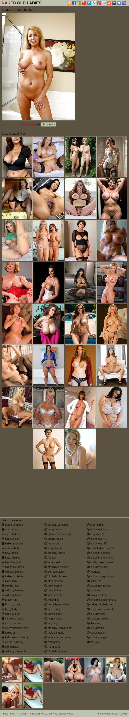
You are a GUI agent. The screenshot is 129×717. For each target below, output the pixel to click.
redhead (93, 571)
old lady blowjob (13, 590)
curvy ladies (53, 529)
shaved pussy (97, 595)
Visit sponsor (48, 124)
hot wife (93, 642)
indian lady (52, 609)
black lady (9, 581)
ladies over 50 (97, 543)
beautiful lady (11, 562)
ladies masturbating (57, 637)
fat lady (50, 557)
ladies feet (52, 562)
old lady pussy (97, 567)
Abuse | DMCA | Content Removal (19, 713)
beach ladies (11, 557)
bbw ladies (10, 552)
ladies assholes (13, 543)
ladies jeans (53, 613)
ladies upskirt (96, 632)
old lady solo (96, 613)
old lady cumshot (56, 524)
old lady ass (10, 538)
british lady (10, 599)
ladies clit (9, 632)
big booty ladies (13, 567)
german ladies (54, 571)
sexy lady (94, 590)
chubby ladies (12, 623)
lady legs (51, 623)
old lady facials (54, 552)
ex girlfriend (53, 548)
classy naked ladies (15, 628)
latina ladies (53, 618)
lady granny (53, 585)
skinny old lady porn (100, 604)
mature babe (11, 548)
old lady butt (11, 613)
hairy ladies (52, 590)
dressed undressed (57, 534)
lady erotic (52, 543)
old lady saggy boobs (101, 576)
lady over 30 (96, 534)
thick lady (94, 623)
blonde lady (10, 585)
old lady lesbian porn (58, 628)
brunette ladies (12, 604)
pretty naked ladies (100, 562)
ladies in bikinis (12, 576)
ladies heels (53, 595)
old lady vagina (97, 637)
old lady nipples (55, 651)
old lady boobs (12, 595)
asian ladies (10, 534)
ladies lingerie (54, 632)
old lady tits (95, 628)
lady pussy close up (15, 637)
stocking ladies (97, 618)
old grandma (53, 581)
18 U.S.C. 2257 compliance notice (55, 713)
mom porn (52, 646)
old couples (10, 646)
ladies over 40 (97, 538)
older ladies (95, 524)
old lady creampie (14, 651)
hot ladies (51, 599)
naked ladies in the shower (104, 599)
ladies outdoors (98, 529)
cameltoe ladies (13, 618)
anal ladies (10, 529)
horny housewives (56, 604)
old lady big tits (12, 571)
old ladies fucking (56, 567)
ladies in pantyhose (100, 557)
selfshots (94, 581)
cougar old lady (12, 642)
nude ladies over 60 (100, 548)
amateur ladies (12, 524)
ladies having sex (99, 585)
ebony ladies (53, 538)
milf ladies (52, 642)
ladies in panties (98, 552)
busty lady (9, 609)
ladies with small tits (100, 609)
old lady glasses (55, 576)
